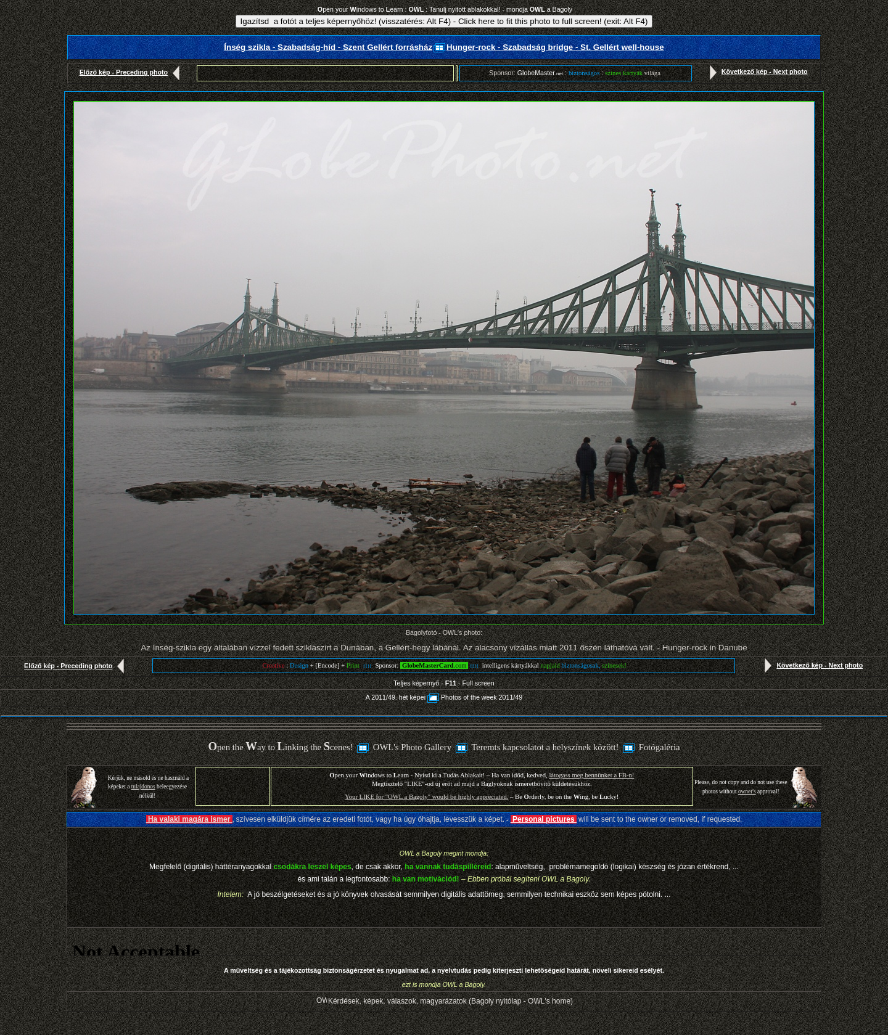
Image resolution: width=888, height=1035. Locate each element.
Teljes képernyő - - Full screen (443, 683)
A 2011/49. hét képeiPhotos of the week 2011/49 (444, 697)
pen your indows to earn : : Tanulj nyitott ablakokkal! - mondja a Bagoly (445, 9)
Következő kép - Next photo (756, 71)
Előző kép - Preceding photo (132, 72)
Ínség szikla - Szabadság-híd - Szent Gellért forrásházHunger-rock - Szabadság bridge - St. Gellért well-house (444, 47)
